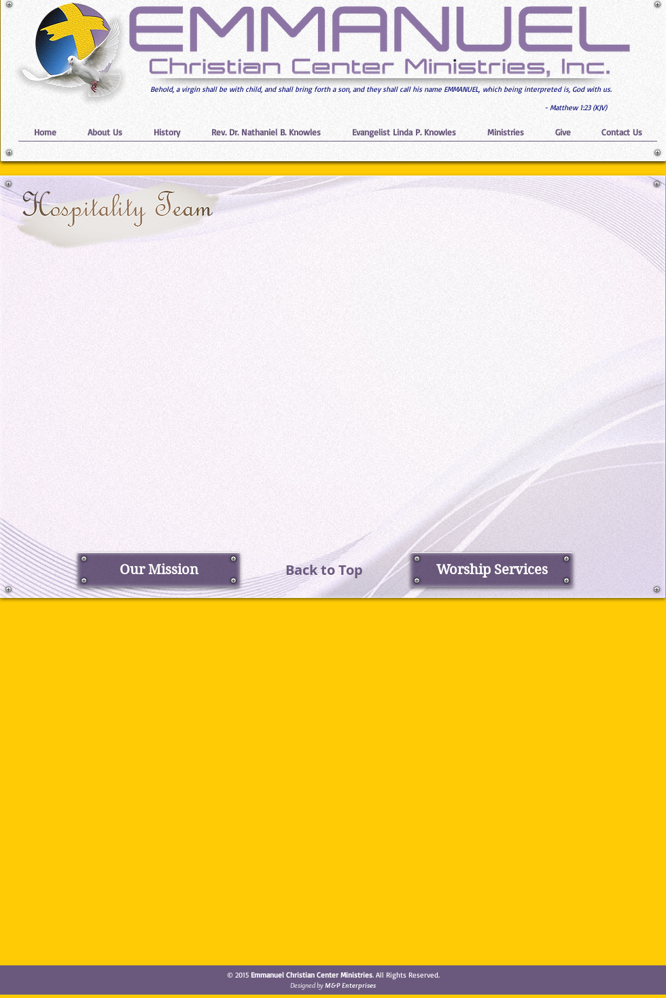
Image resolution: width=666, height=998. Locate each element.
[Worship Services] (491, 569)
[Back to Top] (324, 569)
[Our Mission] (158, 569)
